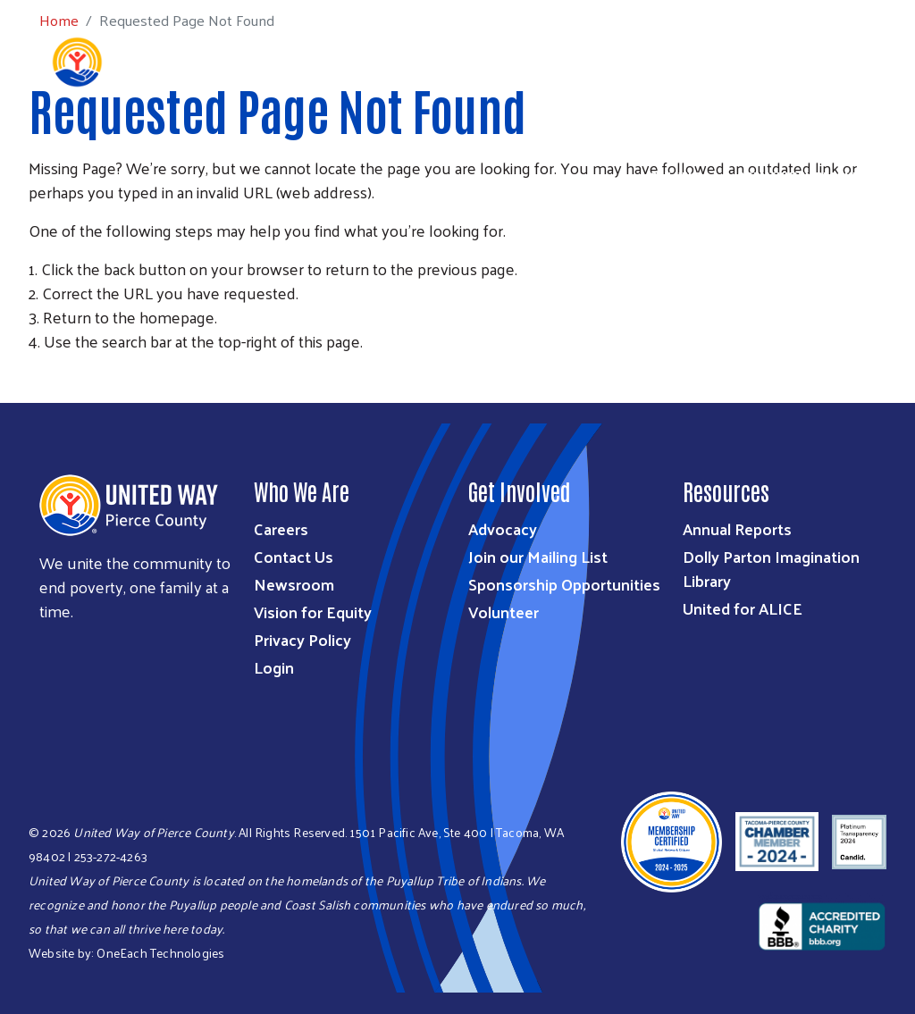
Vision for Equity (313, 611)
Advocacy (502, 528)
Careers (281, 528)
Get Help (676, 178)
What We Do (470, 152)
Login (274, 667)
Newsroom (294, 584)
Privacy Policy (302, 639)
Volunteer (503, 611)
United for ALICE (742, 608)
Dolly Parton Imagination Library (771, 568)
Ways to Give (580, 152)
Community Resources (809, 178)
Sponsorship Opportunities (564, 584)
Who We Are (364, 152)
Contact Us (293, 556)
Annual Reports (737, 528)
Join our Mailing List (538, 556)
